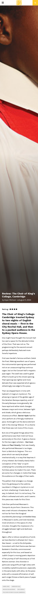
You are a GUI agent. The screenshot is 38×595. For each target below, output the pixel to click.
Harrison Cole (16, 586)
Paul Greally (21, 589)
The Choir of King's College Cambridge (14, 592)
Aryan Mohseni (10, 300)
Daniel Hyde (6, 586)
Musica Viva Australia (9, 589)
